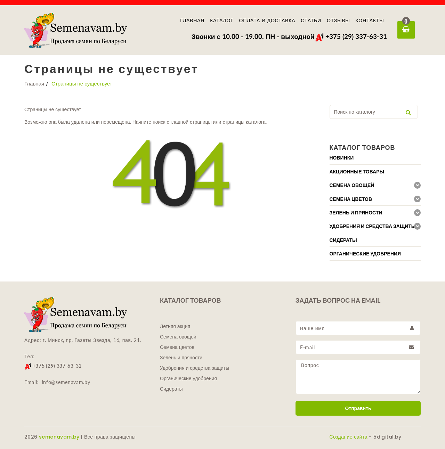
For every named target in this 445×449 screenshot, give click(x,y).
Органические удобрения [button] (365, 253)
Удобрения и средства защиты (194, 368)
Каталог (221, 20)
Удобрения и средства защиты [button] (373, 226)
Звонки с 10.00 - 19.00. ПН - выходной (253, 36)
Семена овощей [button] (352, 185)
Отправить (358, 408)
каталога (256, 122)
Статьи (311, 20)
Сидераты (171, 388)
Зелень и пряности (181, 357)
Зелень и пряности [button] (356, 212)
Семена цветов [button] (351, 199)
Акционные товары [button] (357, 171)
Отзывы (338, 20)
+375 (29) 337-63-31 (351, 36)
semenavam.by (59, 436)
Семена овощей (178, 336)
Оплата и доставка (267, 20)
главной (178, 122)
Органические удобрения (188, 378)
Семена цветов (177, 347)
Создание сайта (348, 436)
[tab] (375, 157)
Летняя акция (175, 326)
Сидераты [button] (343, 240)
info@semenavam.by (66, 382)
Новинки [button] (342, 157)
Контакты (370, 20)
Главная (192, 20)
